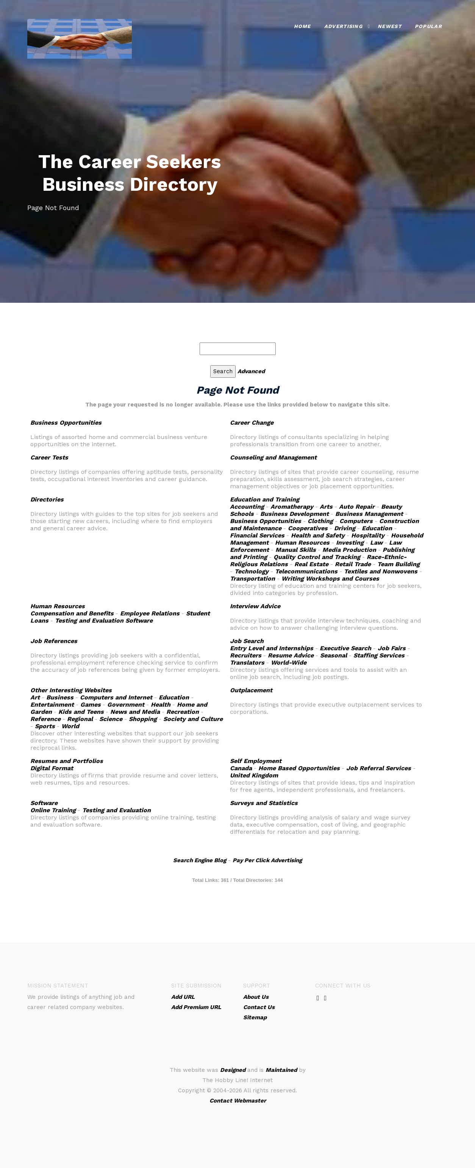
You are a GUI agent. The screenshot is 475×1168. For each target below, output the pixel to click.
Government (125, 704)
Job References (53, 641)
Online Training (53, 810)
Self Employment (255, 761)
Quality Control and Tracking (316, 557)
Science (110, 719)
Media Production (349, 549)
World (70, 726)
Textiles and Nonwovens (380, 571)
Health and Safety (318, 535)
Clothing (320, 521)
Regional (80, 719)
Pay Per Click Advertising (267, 860)
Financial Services (257, 535)
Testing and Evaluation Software (104, 620)
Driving (344, 528)
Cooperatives (308, 528)
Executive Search (345, 648)
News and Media (135, 711)
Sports (45, 726)
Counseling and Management (273, 457)
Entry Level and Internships (271, 648)
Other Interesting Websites (71, 690)
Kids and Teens (81, 711)
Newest (390, 26)
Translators (247, 662)
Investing (350, 542)
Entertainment (52, 704)
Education (377, 528)
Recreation (182, 711)
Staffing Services (379, 655)
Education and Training (264, 499)
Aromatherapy (291, 506)
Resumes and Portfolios (66, 761)
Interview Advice (255, 606)
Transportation (252, 578)
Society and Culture (193, 719)
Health (160, 704)
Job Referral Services (378, 768)
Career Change (251, 422)
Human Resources (302, 542)
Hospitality (367, 535)
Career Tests (49, 457)
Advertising (343, 26)
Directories (47, 499)
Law (376, 542)
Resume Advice (291, 655)
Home (302, 26)
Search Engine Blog (199, 860)
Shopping (143, 719)
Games (90, 704)
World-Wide (288, 662)
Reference (45, 719)
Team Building (398, 564)
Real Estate (311, 564)
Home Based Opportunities (299, 768)
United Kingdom (254, 775)
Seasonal (333, 655)
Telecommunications (306, 571)
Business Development (294, 513)
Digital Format (51, 768)
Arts (326, 506)
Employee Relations (150, 613)
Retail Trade (353, 564)
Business (59, 697)
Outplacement (251, 690)
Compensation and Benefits (72, 613)
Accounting (247, 506)
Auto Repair (357, 506)
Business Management (369, 513)
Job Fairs (392, 648)
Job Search (247, 641)
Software (44, 803)
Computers (356, 521)
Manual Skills (295, 549)
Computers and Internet (116, 697)
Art (35, 697)
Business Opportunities (66, 422)
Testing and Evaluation (116, 810)
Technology (251, 571)
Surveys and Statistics (264, 803)
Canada (241, 768)
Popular (428, 26)
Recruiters (245, 655)
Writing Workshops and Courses (330, 578)
